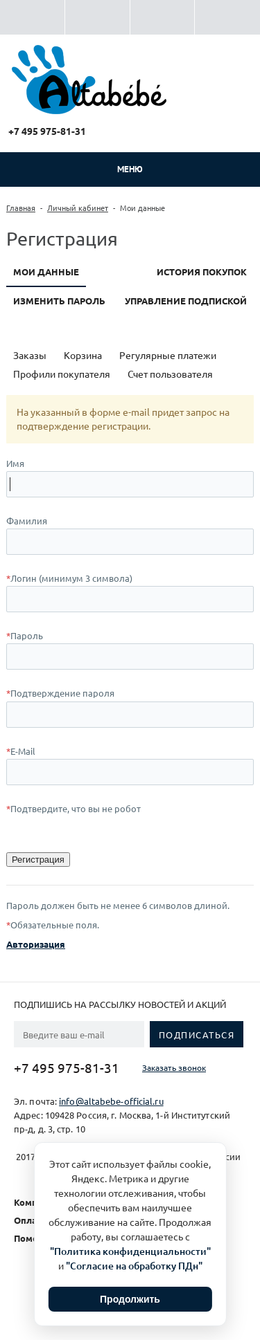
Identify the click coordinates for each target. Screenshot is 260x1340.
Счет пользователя (170, 373)
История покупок (202, 271)
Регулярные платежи (167, 355)
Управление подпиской (186, 300)
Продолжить (130, 1299)
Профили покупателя (61, 373)
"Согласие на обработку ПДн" (134, 1265)
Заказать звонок (174, 1067)
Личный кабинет (77, 207)
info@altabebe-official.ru (111, 1101)
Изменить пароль (59, 300)
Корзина (83, 355)
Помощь (32, 1238)
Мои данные (46, 271)
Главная (20, 207)
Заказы (29, 355)
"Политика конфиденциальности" (130, 1251)
